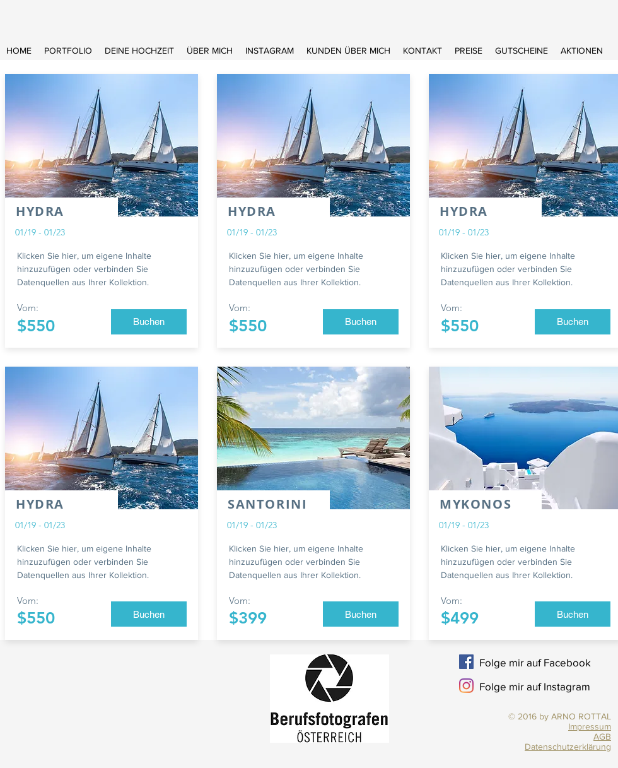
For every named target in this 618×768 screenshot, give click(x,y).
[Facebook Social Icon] (466, 661)
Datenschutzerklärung (568, 746)
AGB (602, 736)
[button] (149, 321)
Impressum (589, 726)
